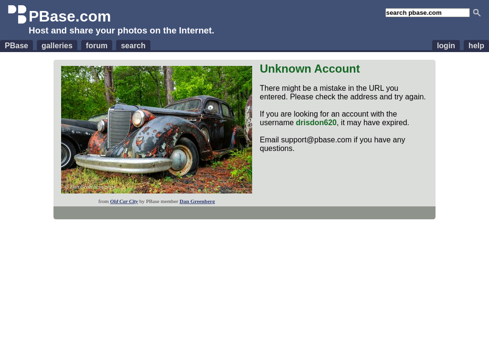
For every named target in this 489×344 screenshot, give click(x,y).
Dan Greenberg (197, 201)
